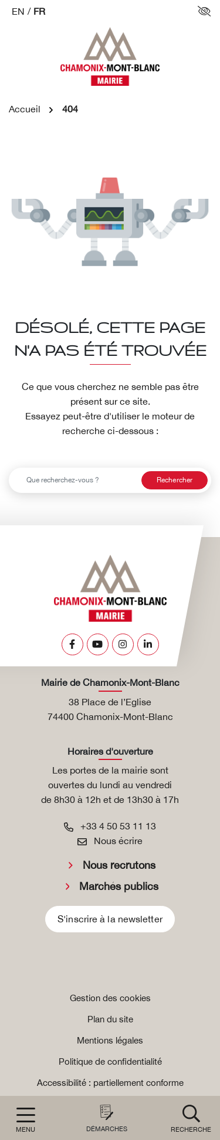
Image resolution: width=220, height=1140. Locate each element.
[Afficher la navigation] (25, 1120)
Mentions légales (110, 1040)
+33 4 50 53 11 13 (110, 826)
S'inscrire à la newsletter (110, 919)
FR (39, 11)
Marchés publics (118, 886)
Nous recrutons (119, 865)
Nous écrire (110, 840)
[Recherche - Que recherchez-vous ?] (73, 480)
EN (18, 11)
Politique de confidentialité (110, 1061)
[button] (191, 1118)
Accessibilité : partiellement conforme (110, 1083)
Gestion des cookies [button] (110, 998)
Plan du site (110, 1019)
